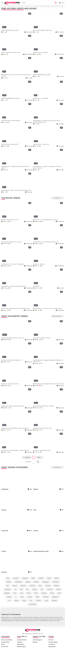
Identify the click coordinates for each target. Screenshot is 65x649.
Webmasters (20, 644)
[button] (56, 2)
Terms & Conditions (6, 640)
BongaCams (51, 646)
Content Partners (22, 640)
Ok (38, 461)
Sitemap (35, 642)
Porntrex (50, 640)
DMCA (3, 644)
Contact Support (37, 640)
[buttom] (2, 2)
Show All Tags (32, 604)
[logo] (12, 2)
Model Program (21, 646)
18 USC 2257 (4, 646)
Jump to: (28, 461)
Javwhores (51, 644)
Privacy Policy (5, 642)
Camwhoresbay (52, 642)
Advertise (19, 642)
